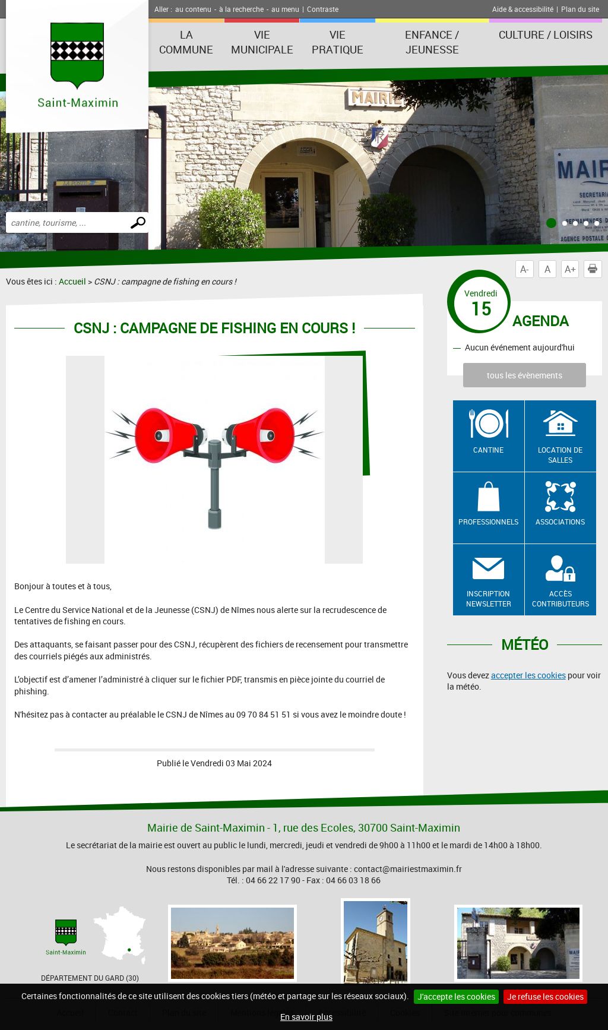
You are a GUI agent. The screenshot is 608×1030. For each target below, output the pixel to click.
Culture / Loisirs (546, 34)
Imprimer (595, 269)
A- (524, 269)
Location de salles (560, 455)
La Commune (186, 41)
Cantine (488, 449)
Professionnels (488, 521)
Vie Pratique (337, 41)
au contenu (193, 9)
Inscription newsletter (488, 598)
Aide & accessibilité (522, 9)
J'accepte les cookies (456, 996)
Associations (560, 521)
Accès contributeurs (560, 598)
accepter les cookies (528, 675)
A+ (570, 269)
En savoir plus (306, 1016)
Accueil (72, 281)
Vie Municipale (262, 41)
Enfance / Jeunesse (432, 41)
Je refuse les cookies (545, 996)
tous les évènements (524, 375)
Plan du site (580, 9)
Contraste (322, 9)
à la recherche (241, 9)
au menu (285, 9)
